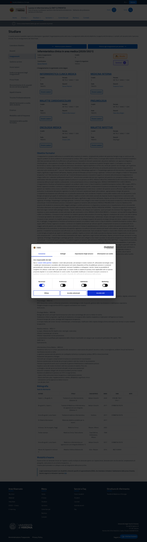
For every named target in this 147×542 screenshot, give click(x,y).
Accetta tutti (100, 293)
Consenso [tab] (41, 254)
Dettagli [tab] (63, 254)
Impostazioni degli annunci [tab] (84, 254)
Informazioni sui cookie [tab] (105, 254)
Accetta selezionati (73, 293)
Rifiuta (46, 293)
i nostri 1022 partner (44, 263)
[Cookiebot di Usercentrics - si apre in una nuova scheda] (105, 247)
